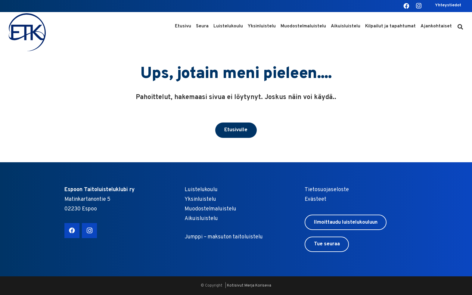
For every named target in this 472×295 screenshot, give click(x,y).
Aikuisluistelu (201, 218)
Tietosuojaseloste (327, 189)
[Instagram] (418, 6)
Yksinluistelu (200, 199)
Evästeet (315, 199)
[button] (460, 27)
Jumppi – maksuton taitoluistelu (224, 237)
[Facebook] (406, 6)
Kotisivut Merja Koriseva (249, 285)
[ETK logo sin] (28, 32)
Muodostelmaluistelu (210, 209)
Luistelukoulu (201, 189)
